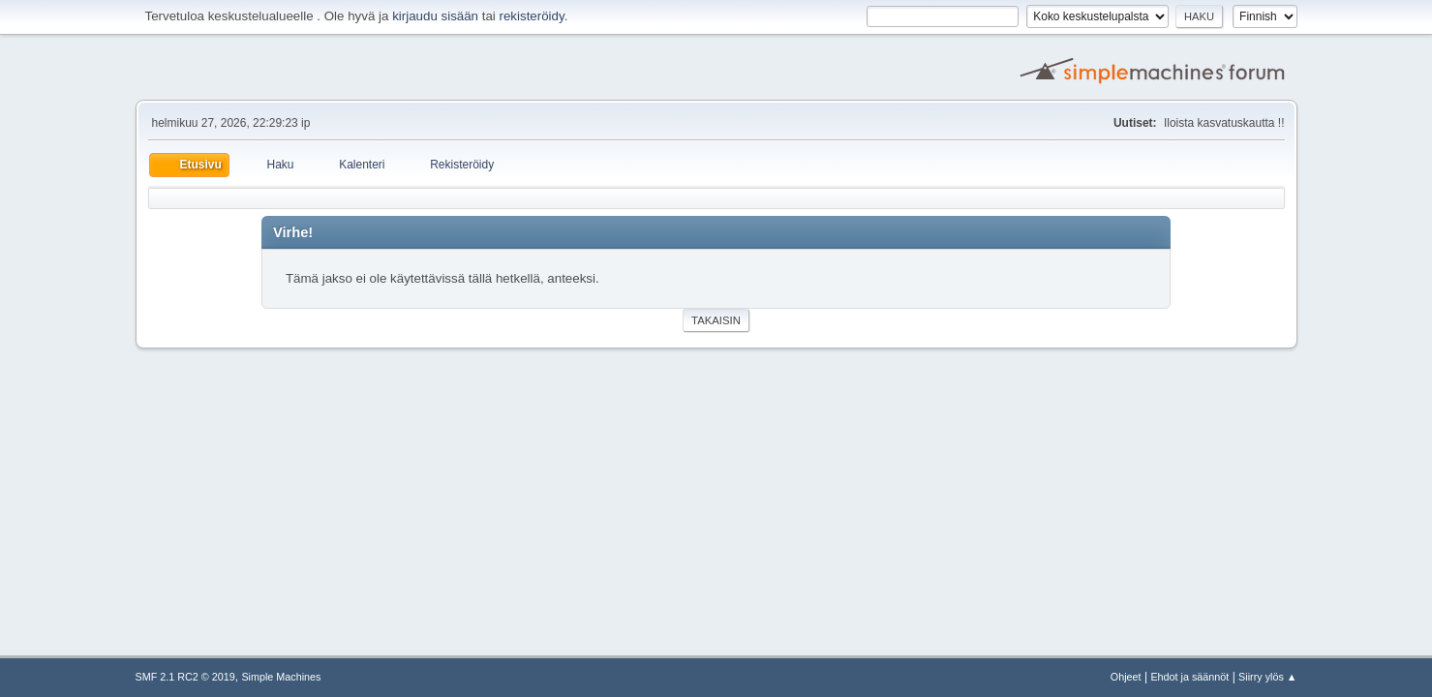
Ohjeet (1126, 676)
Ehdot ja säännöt (1189, 676)
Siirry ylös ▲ (1267, 676)
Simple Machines (280, 676)
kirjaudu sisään (435, 16)
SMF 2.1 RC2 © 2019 (185, 676)
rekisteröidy (532, 16)
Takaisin (716, 320)
